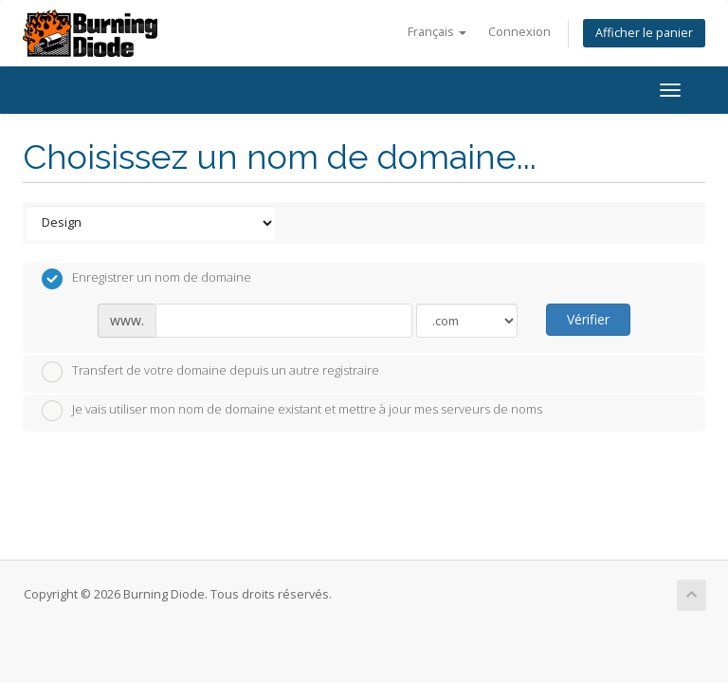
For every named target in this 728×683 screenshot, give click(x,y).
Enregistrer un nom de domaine (146, 278)
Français (437, 32)
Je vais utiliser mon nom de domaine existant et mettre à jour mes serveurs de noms (292, 410)
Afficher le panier (644, 33)
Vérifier (588, 319)
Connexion (519, 32)
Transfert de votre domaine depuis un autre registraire (210, 371)
